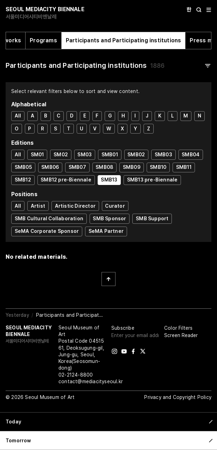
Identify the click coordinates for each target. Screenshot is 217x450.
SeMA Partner (106, 231)
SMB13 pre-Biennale (152, 180)
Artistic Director (75, 206)
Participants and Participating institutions (123, 40)
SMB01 (110, 154)
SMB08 (104, 167)
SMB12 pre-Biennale (66, 180)
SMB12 (23, 180)
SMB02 (136, 154)
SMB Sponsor (109, 218)
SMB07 (77, 167)
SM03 (84, 154)
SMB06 (50, 167)
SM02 (61, 154)
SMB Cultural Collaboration (49, 218)
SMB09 (131, 167)
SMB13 (109, 180)
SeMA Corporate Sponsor (47, 231)
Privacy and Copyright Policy (177, 397)
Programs (43, 40)
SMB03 (163, 154)
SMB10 (158, 167)
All (18, 116)
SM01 (37, 154)
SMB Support (152, 218)
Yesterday (17, 315)
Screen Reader (181, 335)
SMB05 (23, 167)
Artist (38, 206)
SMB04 (191, 154)
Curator (115, 206)
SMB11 (183, 167)
